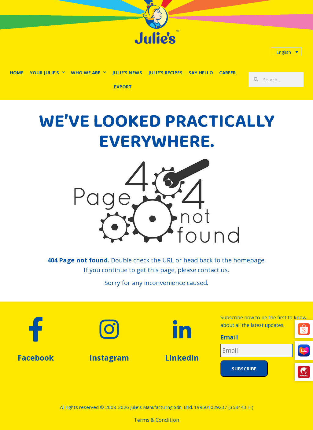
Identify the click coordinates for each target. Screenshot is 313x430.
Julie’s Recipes (165, 72)
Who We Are (88, 72)
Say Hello (201, 72)
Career (227, 72)
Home (17, 72)
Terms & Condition (156, 419)
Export (123, 86)
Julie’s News (127, 72)
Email (229, 337)
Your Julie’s (47, 72)
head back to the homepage (223, 260)
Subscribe (244, 368)
